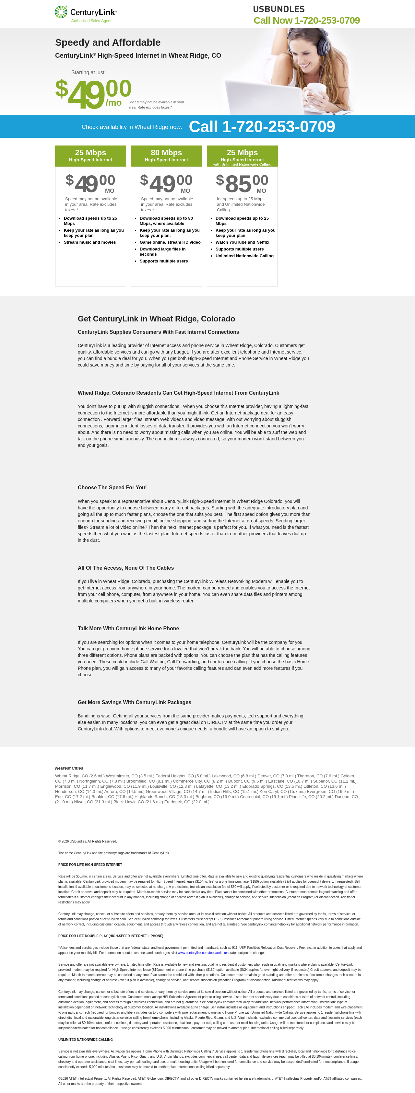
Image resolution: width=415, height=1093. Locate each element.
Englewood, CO (115, 786)
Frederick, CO (177, 801)
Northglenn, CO (93, 781)
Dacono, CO (346, 796)
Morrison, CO (67, 786)
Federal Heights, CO (175, 775)
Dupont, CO (239, 781)
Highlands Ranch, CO (155, 796)
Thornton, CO (310, 775)
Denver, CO (268, 775)
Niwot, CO (83, 801)
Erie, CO (63, 796)
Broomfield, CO (140, 781)
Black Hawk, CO (128, 801)
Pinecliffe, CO (301, 796)
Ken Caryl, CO (273, 791)
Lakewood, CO (226, 775)
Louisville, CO (163, 786)
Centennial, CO (254, 796)
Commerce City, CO (191, 781)
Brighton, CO (208, 796)
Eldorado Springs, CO (262, 786)
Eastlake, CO (280, 781)
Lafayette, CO (209, 786)
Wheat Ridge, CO (71, 775)
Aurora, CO (115, 791)
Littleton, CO (315, 786)
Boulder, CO (102, 796)
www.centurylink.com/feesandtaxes (203, 953)
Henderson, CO (69, 791)
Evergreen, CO (321, 791)
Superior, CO (325, 781)
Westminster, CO (122, 775)
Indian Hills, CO (224, 791)
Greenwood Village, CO (168, 791)
